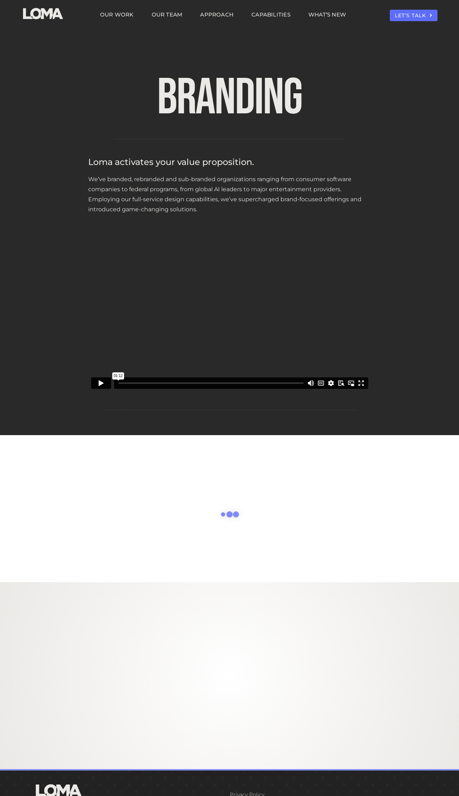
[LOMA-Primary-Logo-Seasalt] (43, 8)
